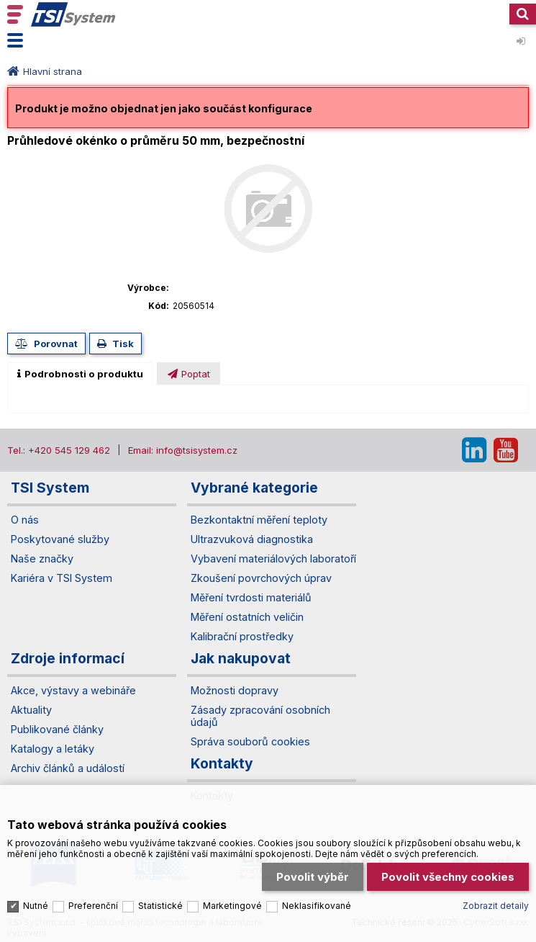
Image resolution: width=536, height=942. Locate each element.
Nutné (35, 905)
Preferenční (93, 905)
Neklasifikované (316, 905)
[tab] (80, 373)
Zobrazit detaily (496, 905)
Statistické (160, 905)
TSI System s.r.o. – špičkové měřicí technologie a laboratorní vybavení (73, 14)
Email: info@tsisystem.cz (182, 450)
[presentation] (80, 374)
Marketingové (232, 905)
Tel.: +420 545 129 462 (58, 450)
